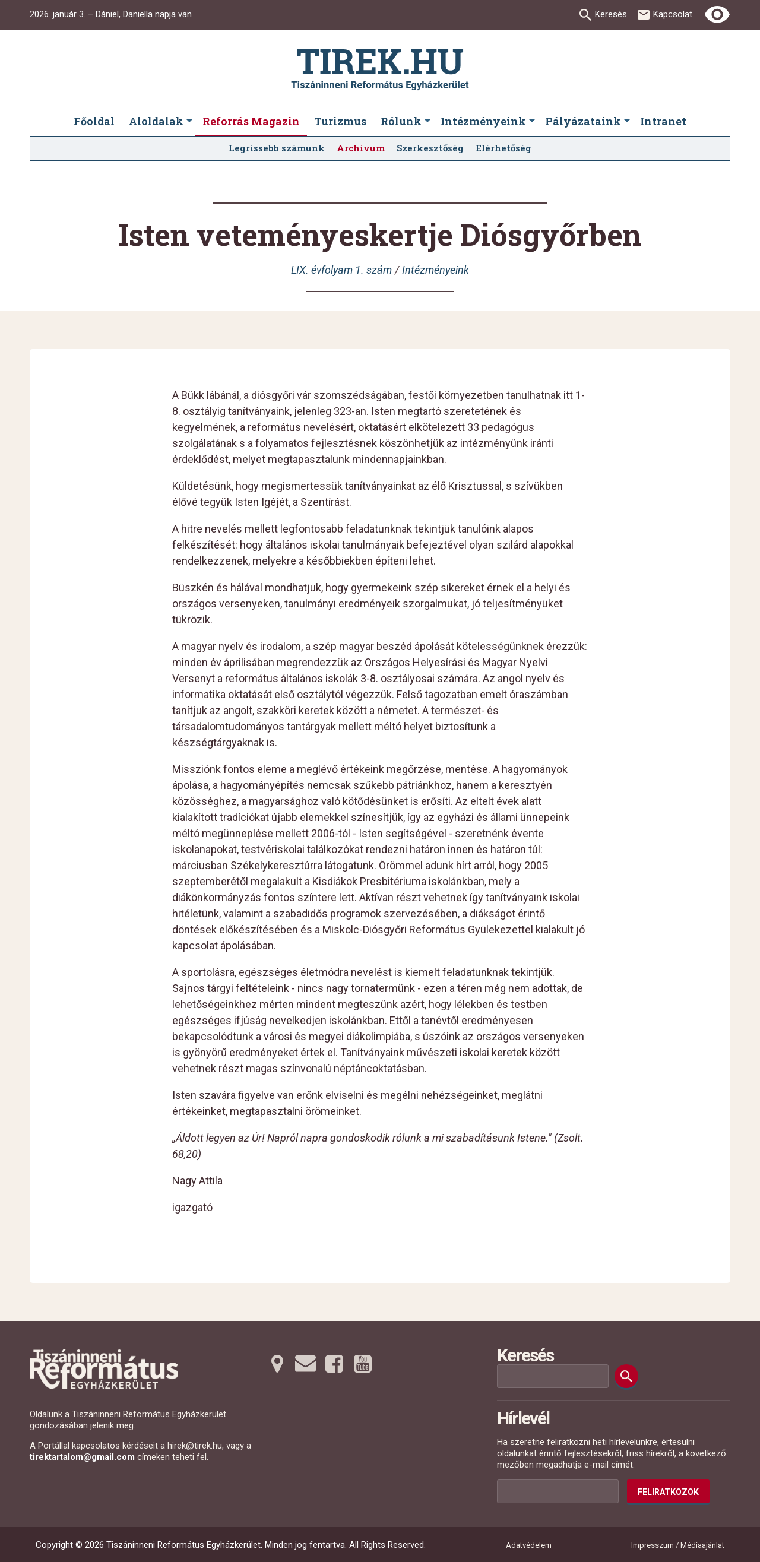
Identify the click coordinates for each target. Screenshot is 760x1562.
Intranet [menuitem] (663, 121)
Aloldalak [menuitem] (156, 121)
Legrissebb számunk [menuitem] (277, 148)
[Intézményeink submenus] (532, 121)
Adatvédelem (529, 1545)
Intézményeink (435, 270)
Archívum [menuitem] (361, 148)
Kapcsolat (672, 14)
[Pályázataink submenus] (627, 121)
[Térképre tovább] (277, 1363)
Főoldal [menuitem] (94, 121)
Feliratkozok (668, 1492)
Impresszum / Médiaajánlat (677, 1545)
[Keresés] (626, 1376)
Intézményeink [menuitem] (483, 121)
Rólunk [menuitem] (401, 121)
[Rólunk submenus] (427, 121)
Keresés (611, 14)
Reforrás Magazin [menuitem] (251, 121)
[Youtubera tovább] (363, 1363)
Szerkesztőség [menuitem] (430, 148)
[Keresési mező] (553, 1376)
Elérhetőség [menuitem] (503, 148)
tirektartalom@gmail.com (82, 1457)
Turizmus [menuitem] (340, 121)
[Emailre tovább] (306, 1363)
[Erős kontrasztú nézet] (717, 15)
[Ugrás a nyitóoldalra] (380, 70)
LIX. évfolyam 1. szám (341, 270)
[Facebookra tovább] (334, 1363)
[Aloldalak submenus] (189, 121)
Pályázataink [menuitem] (583, 121)
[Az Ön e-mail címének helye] (558, 1491)
